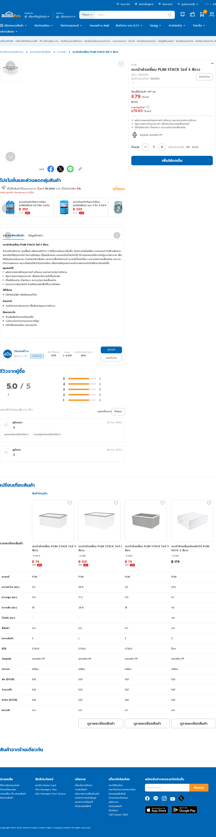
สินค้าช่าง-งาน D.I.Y (127, 26)
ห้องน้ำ (131, 41)
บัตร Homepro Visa (46, 789)
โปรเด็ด (197, 26)
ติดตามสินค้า (6, 798)
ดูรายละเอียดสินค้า (101, 723)
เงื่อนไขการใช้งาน (83, 785)
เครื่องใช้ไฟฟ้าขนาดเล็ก (27, 41)
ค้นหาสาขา (165, 4)
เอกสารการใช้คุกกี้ (84, 802)
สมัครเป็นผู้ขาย (144, 4)
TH (207, 4)
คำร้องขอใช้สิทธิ (83, 806)
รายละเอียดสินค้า (13, 236)
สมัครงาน (113, 802)
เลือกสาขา (66, 16)
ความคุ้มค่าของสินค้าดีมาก (47, 434)
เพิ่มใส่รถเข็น (172, 160)
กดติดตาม (37, 356)
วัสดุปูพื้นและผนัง (166, 41)
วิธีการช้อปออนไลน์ (9, 785)
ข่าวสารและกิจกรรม (118, 798)
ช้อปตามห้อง (42, 26)
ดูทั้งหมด (119, 189)
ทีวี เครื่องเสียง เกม (49, 41)
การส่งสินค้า (81, 789)
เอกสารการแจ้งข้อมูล (85, 798)
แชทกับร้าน (111, 358)
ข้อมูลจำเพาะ (35, 236)
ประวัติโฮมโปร (116, 785)
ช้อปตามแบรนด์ (70, 26)
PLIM (133, 65)
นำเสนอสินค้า (115, 806)
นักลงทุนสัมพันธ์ (117, 794)
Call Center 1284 (118, 814)
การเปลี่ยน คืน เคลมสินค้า (13, 794)
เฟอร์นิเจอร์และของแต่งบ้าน (97, 41)
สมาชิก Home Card (45, 785)
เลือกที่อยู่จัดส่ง (37, 16)
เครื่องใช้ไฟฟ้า (7, 41)
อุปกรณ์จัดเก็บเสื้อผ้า (40, 52)
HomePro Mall (99, 26)
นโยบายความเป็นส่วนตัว (87, 794)
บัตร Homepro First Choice (50, 794)
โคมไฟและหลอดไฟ (184, 41)
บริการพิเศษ (7, 32)
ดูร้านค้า (111, 349)
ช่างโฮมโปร (175, 26)
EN (214, 4)
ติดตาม (199, 787)
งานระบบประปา (119, 41)
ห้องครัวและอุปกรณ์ (146, 41)
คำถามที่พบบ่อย (8, 789)
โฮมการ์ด (123, 4)
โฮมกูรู (154, 26)
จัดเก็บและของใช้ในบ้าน (71, 41)
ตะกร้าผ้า (61, 52)
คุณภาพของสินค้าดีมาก (16, 434)
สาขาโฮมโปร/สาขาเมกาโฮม (122, 789)
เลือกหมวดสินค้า (13, 26)
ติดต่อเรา (113, 810)
